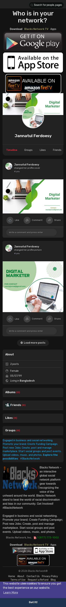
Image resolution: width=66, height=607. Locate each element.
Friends (15, 405)
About (20, 576)
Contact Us (33, 576)
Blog (53, 579)
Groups (10, 430)
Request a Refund (38, 579)
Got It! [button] (33, 602)
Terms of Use (18, 579)
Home (11, 576)
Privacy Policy (50, 576)
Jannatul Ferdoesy (33, 135)
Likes (9, 418)
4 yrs (17, 171)
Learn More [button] (10, 592)
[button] (46, 5)
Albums (10, 392)
